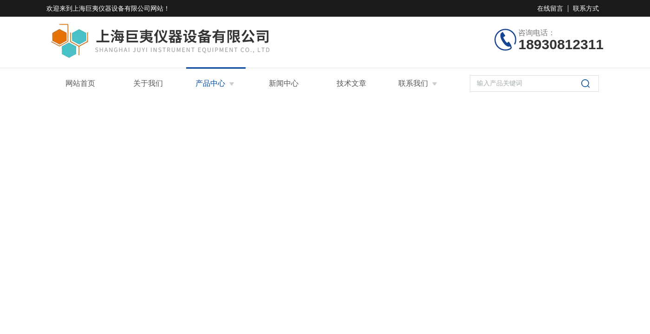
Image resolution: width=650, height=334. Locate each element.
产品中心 (210, 83)
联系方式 (586, 8)
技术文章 (351, 83)
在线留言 (550, 8)
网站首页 (80, 83)
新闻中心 (284, 83)
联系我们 (413, 83)
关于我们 (148, 83)
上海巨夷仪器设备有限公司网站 (117, 8)
